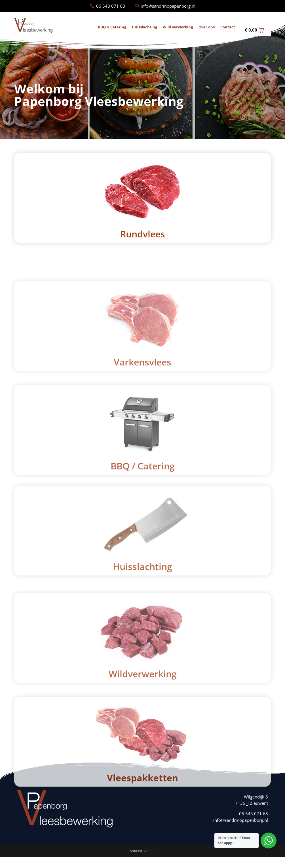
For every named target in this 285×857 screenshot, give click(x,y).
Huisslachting (142, 631)
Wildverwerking (143, 748)
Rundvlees (142, 234)
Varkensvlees (142, 436)
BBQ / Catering (143, 540)
